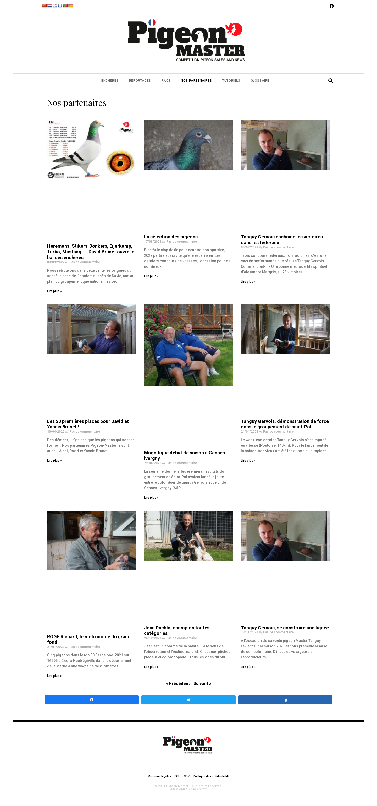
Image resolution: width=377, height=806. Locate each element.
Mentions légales (159, 776)
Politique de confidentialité (211, 776)
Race (166, 81)
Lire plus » (54, 291)
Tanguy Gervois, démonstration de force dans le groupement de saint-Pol (285, 424)
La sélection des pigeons (171, 236)
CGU (177, 776)
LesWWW (200, 789)
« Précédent (178, 683)
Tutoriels (231, 81)
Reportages (140, 81)
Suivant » (202, 683)
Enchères (110, 81)
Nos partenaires (196, 81)
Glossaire (260, 81)
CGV (187, 776)
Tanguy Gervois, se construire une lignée (285, 627)
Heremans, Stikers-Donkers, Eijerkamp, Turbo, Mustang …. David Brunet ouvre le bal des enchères (90, 251)
